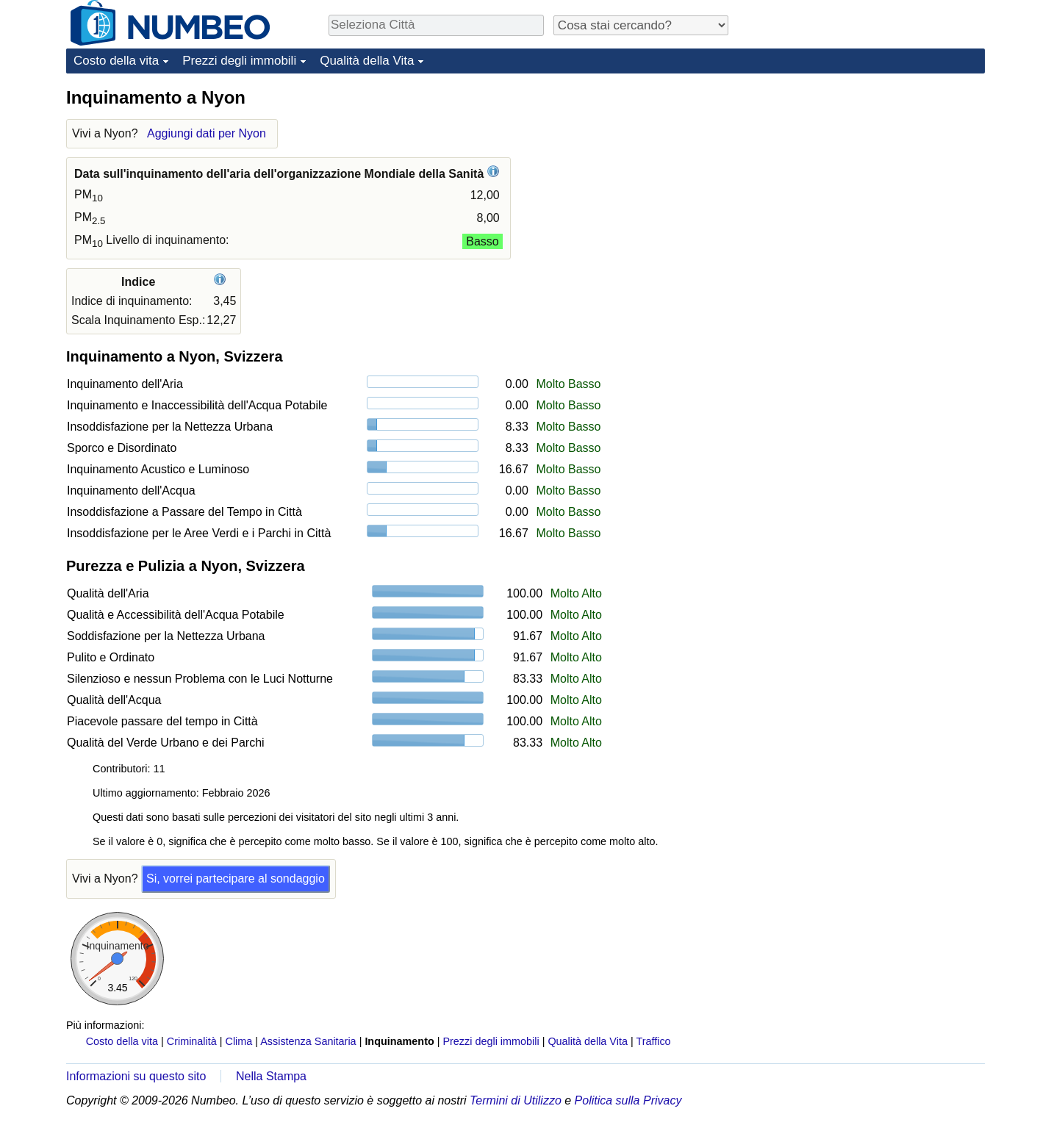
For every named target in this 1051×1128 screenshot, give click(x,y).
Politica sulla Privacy (628, 1100)
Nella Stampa (271, 1076)
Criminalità (192, 1041)
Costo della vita (116, 61)
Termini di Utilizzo (516, 1100)
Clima (239, 1041)
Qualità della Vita (367, 61)
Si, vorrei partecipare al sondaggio (235, 878)
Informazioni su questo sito (136, 1076)
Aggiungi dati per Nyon (206, 133)
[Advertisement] (874, 178)
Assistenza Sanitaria (308, 1041)
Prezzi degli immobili (239, 61)
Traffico (653, 1041)
